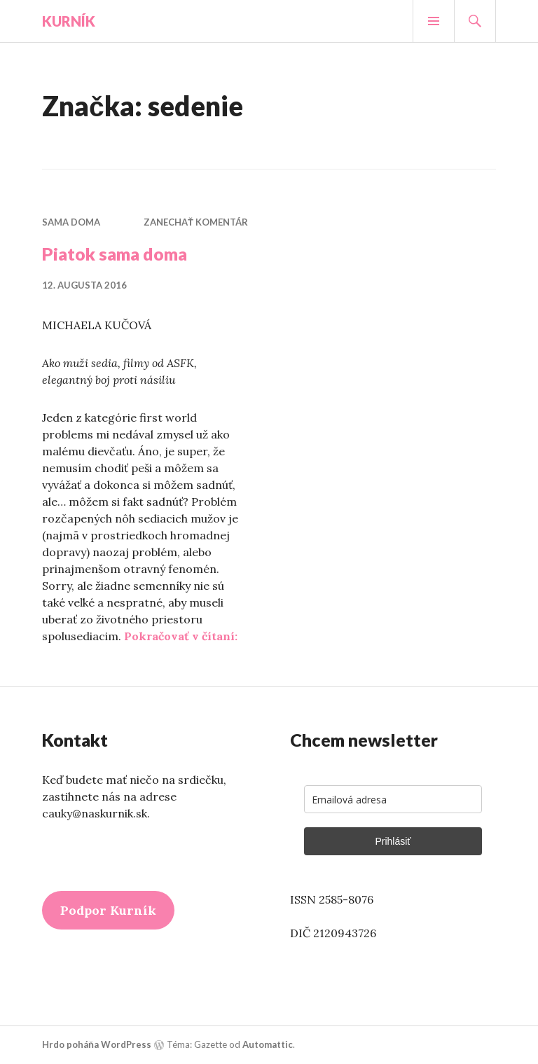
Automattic (267, 1044)
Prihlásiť (393, 841)
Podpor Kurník (108, 910)
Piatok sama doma (114, 253)
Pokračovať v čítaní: (180, 636)
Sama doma (71, 222)
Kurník (68, 21)
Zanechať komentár (196, 222)
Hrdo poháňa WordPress (96, 1044)
